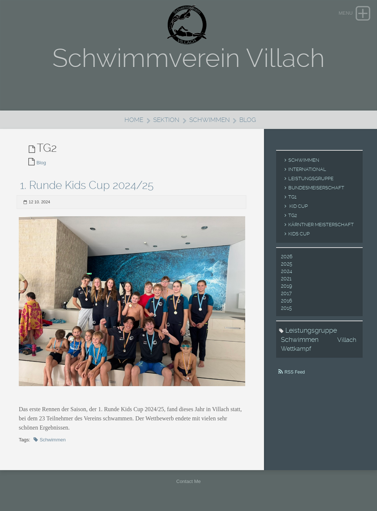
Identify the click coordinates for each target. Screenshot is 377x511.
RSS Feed (295, 372)
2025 (286, 264)
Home (133, 119)
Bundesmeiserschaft (316, 187)
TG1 (292, 197)
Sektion (166, 119)
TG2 (292, 215)
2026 (286, 256)
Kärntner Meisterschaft (321, 224)
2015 (286, 308)
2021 (286, 278)
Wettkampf (296, 348)
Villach (346, 339)
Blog (247, 119)
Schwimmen (209, 119)
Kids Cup (299, 234)
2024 (286, 271)
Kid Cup (298, 206)
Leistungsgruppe (311, 178)
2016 (286, 301)
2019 (286, 286)
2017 (286, 293)
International (307, 169)
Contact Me (188, 481)
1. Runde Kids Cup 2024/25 (87, 185)
